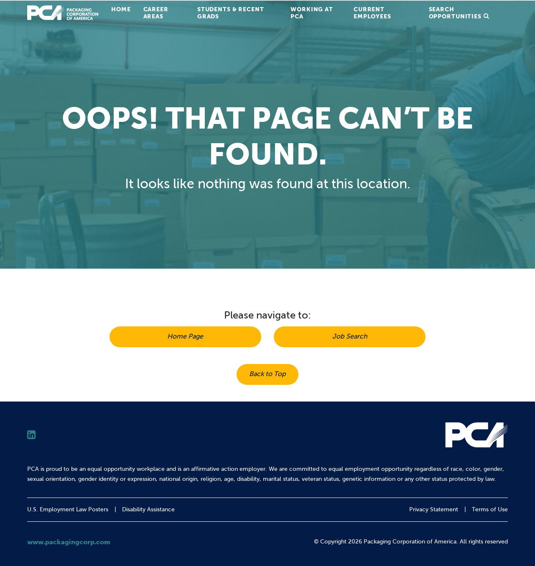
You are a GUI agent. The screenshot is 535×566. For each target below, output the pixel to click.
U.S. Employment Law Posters (67, 509)
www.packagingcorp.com (68, 542)
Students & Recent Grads (230, 13)
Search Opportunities (455, 13)
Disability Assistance (148, 509)
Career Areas (155, 13)
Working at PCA (311, 13)
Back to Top (267, 373)
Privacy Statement (433, 509)
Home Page (185, 336)
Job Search (349, 336)
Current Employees (372, 13)
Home (121, 9)
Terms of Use (490, 509)
